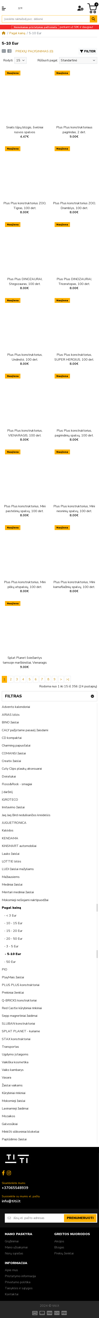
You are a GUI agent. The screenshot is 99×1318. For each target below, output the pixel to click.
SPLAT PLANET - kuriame (21, 1031)
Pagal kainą (17, 33)
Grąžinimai (12, 1241)
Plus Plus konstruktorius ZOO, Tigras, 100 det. (24, 205)
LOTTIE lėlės (11, 861)
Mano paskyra (18, 1234)
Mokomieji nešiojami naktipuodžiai (25, 900)
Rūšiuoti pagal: (47, 60)
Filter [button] (88, 51)
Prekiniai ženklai (13, 992)
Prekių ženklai (64, 1253)
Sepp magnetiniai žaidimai (19, 1016)
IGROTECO (10, 799)
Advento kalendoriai (16, 707)
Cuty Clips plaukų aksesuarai (22, 768)
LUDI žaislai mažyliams (18, 869)
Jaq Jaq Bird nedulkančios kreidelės (26, 815)
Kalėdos (7, 830)
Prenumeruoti (80, 1218)
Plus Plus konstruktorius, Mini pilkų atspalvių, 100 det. (25, 584)
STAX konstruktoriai (16, 1039)
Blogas (59, 1247)
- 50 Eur (9, 962)
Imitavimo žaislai (13, 807)
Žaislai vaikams (12, 1085)
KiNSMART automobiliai (19, 846)
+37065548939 (15, 1187)
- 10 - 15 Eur (12, 923)
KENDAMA (10, 838)
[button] (4, 8)
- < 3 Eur (9, 915)
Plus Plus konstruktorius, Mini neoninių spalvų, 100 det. (74, 508)
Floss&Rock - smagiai (17, 784)
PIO (4, 969)
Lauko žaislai (10, 854)
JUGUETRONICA (14, 823)
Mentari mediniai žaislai (18, 892)
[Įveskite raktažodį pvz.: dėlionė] (46, 19)
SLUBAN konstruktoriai (18, 1023)
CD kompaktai (12, 738)
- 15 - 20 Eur (12, 931)
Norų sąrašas (14, 1253)
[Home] (3, 33)
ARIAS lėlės (11, 715)
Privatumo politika (17, 1282)
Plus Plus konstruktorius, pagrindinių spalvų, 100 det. (74, 433)
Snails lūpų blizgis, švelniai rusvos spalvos (24, 129)
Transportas (10, 1047)
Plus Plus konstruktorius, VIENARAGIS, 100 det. (24, 433)
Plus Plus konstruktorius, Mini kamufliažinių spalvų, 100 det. (74, 584)
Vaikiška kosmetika (15, 1062)
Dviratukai (9, 776)
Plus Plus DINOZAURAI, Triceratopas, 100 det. (74, 281)
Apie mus (11, 1270)
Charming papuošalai (16, 745)
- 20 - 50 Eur (12, 938)
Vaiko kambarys (13, 1070)
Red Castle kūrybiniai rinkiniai (22, 1008)
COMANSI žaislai (14, 753)
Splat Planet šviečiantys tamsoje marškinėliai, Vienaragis (25, 660)
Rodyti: (8, 60)
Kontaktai (11, 1294)
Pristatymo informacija (20, 1276)
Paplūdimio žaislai (14, 1139)
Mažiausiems (11, 877)
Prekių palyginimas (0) (34, 51)
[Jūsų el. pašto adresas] (38, 1218)
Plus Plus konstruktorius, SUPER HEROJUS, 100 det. (74, 357)
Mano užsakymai (16, 1247)
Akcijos (59, 1241)
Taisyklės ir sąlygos (19, 1288)
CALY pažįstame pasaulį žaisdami (25, 730)
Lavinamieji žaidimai (15, 1108)
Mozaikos (8, 1116)
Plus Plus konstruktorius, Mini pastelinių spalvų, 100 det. (25, 508)
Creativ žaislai (11, 761)
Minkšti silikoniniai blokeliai (20, 1131)
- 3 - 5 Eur (10, 946)
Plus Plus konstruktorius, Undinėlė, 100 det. (24, 357)
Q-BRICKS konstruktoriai (19, 1000)
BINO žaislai (10, 722)
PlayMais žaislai (13, 977)
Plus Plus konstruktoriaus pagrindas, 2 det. (74, 129)
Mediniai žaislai (12, 884)
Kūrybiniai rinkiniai (13, 1093)
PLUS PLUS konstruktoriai (20, 985)
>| (67, 679)
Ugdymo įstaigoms (15, 1054)
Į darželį (7, 792)
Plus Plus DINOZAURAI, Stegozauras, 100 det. (24, 281)
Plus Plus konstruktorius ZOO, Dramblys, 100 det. (74, 205)
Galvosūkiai (10, 1124)
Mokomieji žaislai (13, 1101)
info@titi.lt (11, 1201)
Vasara (6, 1077)
